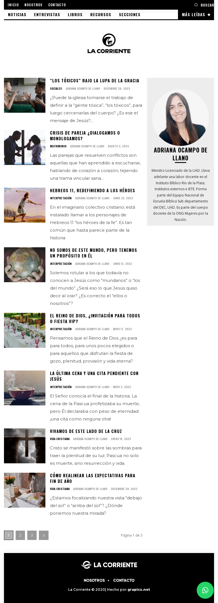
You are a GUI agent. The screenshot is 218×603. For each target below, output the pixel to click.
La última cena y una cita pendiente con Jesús (93, 374)
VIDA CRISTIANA (59, 437)
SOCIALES (56, 88)
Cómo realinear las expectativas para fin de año (96, 476)
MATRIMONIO (58, 145)
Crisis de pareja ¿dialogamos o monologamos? (84, 135)
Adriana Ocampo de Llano (83, 88)
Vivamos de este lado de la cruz (85, 429)
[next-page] (44, 533)
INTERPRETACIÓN (60, 197)
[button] (204, 5)
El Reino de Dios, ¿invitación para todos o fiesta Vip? (94, 317)
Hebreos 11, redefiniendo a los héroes (92, 190)
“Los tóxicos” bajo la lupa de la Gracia (94, 80)
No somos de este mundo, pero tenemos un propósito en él (93, 252)
